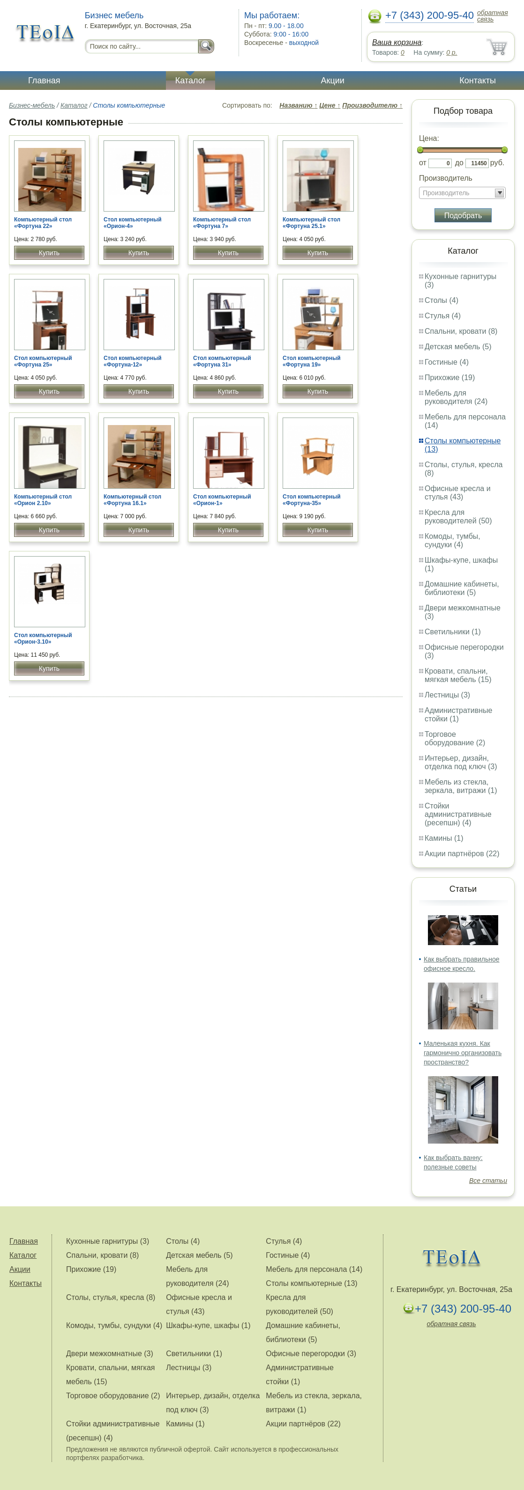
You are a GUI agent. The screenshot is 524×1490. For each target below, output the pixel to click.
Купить (49, 253)
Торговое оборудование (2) (455, 738)
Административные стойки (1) (459, 714)
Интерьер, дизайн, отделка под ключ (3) (461, 762)
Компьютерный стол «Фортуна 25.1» (311, 222)
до (459, 163)
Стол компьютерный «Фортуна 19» (312, 361)
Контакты (477, 80)
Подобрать (463, 216)
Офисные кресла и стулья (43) (458, 492)
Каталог (190, 80)
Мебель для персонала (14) (314, 1269)
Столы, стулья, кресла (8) (110, 1297)
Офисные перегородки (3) (311, 1354)
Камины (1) (444, 838)
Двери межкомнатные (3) (109, 1354)
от (423, 163)
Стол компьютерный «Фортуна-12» (133, 361)
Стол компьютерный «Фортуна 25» (43, 361)
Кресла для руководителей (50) (458, 516)
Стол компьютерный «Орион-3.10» (43, 638)
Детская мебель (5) (458, 347)
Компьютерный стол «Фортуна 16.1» (132, 499)
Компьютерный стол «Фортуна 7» (222, 222)
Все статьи (488, 1180)
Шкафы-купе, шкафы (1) (208, 1325)
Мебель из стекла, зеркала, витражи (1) (461, 786)
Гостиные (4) (447, 362)
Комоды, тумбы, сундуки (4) (452, 540)
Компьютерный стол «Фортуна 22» (43, 222)
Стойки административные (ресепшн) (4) (458, 814)
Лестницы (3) (447, 695)
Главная (44, 80)
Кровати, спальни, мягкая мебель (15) (458, 675)
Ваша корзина (396, 42)
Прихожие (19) (450, 378)
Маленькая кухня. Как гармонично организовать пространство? (463, 1053)
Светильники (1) (453, 632)
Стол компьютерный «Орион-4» (133, 222)
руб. (497, 163)
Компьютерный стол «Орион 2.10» (43, 499)
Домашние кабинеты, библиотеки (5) (462, 588)
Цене (329, 105)
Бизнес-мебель (32, 105)
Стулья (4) (443, 316)
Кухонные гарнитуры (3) (107, 1241)
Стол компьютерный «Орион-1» (222, 499)
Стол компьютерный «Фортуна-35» (312, 499)
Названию (298, 105)
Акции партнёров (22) (462, 854)
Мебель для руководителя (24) (456, 397)
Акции (332, 80)
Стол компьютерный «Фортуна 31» (222, 361)
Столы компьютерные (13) (311, 1283)
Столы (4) (441, 300)
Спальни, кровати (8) (461, 331)
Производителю (372, 105)
